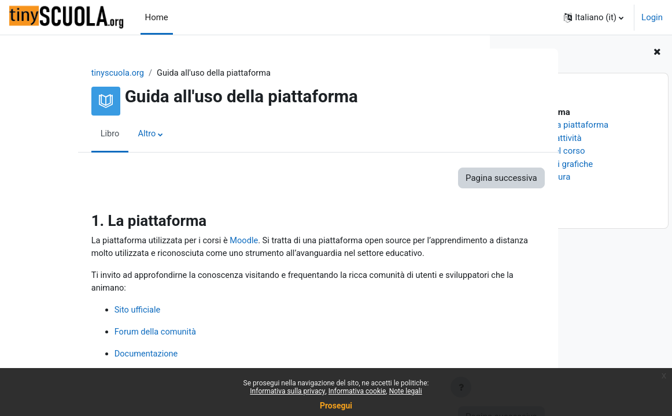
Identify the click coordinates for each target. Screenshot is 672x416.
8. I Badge (522, 203)
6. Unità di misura (536, 177)
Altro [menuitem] (97, 134)
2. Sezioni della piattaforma (555, 125)
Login (652, 17)
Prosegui (336, 405)
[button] (594, 17)
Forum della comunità (106, 334)
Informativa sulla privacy (287, 391)
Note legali (405, 391)
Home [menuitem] (156, 17)
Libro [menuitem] (60, 134)
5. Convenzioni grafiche (548, 164)
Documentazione (97, 356)
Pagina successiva (424, 178)
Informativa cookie (357, 391)
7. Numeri (522, 190)
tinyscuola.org (68, 73)
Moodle (197, 241)
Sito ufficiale (88, 312)
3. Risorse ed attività (542, 138)
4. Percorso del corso (544, 151)
